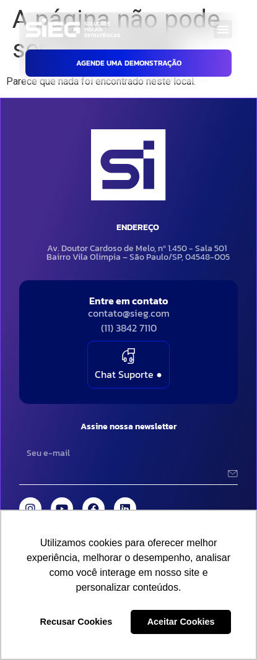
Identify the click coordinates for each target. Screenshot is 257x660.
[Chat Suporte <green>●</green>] (128, 356)
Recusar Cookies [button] (76, 622)
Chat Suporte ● (128, 374)
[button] (223, 29)
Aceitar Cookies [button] (181, 622)
